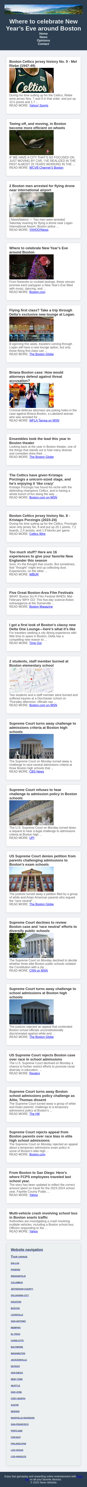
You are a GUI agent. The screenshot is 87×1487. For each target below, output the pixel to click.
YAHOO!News (39, 229)
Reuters (34, 1073)
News (44, 37)
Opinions (43, 40)
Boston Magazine (41, 606)
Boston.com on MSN (43, 497)
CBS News (36, 771)
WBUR (34, 574)
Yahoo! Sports (38, 105)
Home (43, 33)
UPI (31, 838)
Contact (43, 43)
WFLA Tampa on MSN (44, 420)
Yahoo (33, 1195)
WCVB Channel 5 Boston (46, 167)
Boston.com (37, 292)
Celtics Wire (37, 533)
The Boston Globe (41, 354)
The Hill (34, 1113)
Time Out (35, 643)
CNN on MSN (38, 970)
